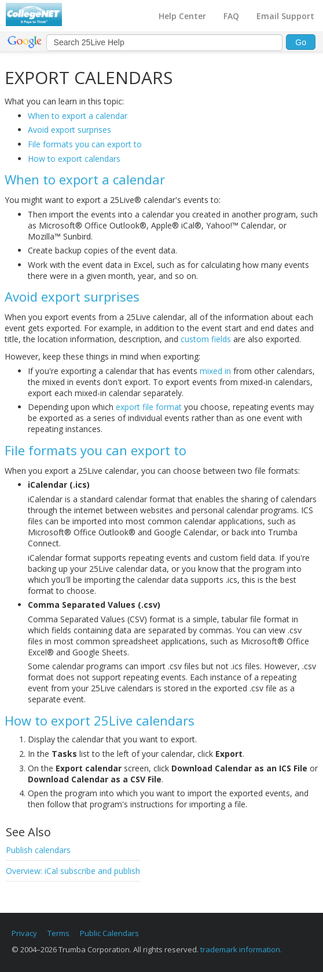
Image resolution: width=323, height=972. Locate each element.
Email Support (285, 15)
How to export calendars (74, 158)
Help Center (182, 15)
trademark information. (241, 949)
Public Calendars (109, 933)
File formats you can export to (85, 144)
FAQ (231, 15)
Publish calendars (38, 849)
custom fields (206, 338)
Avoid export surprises (69, 129)
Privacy (24, 933)
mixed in (215, 370)
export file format (149, 406)
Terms (58, 933)
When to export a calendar (77, 115)
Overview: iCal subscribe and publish (73, 870)
